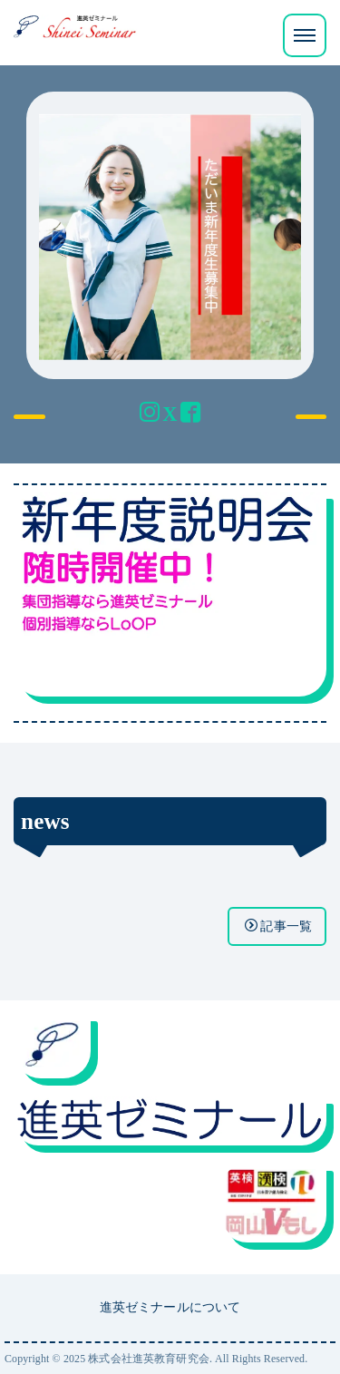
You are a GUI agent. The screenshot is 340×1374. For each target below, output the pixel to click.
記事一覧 (278, 926)
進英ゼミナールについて (170, 1307)
